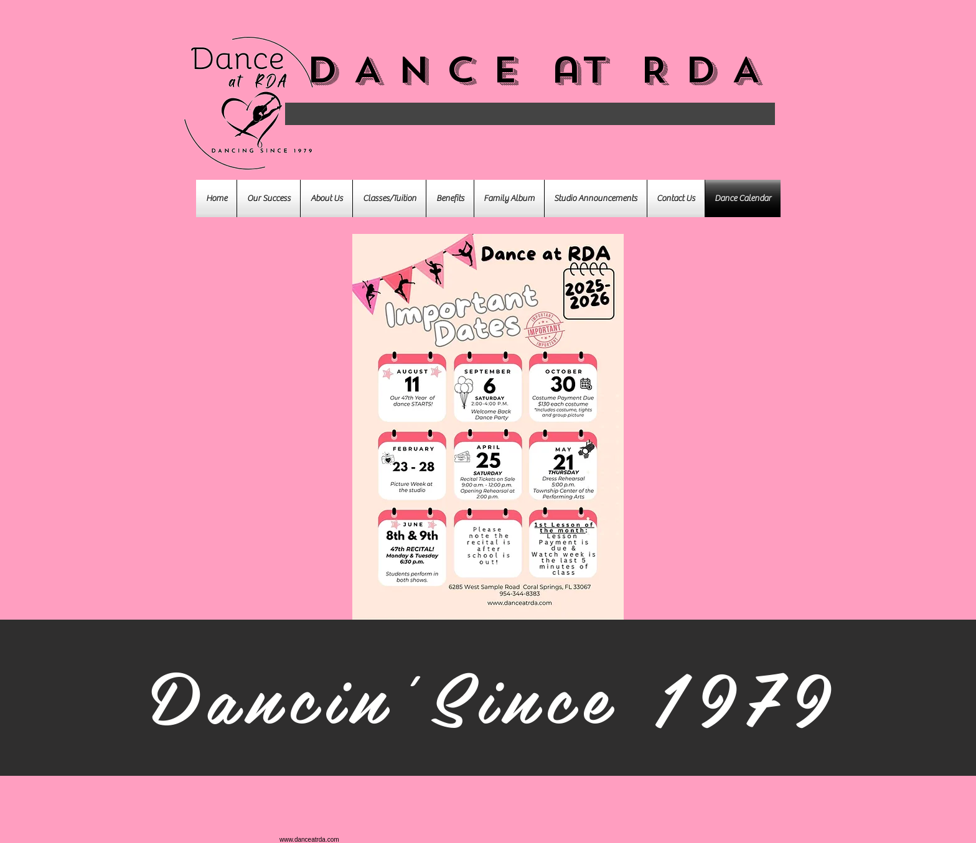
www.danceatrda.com (309, 839)
